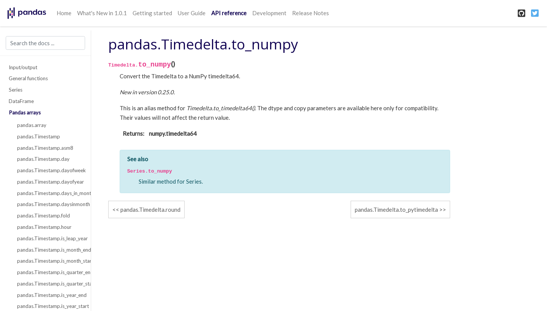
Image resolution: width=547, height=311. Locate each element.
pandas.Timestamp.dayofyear (49, 182)
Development (269, 13)
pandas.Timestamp (38, 136)
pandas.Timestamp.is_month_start (49, 261)
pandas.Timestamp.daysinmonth (49, 204)
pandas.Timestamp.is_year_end (49, 295)
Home (64, 13)
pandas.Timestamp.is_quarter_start (49, 284)
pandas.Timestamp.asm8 (45, 148)
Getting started (152, 13)
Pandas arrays (25, 112)
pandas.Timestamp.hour (44, 227)
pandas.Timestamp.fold (43, 216)
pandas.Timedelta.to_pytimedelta (396, 209)
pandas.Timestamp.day (43, 159)
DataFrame (21, 101)
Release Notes (310, 13)
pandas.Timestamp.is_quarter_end (49, 272)
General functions (28, 78)
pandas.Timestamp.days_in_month (49, 193)
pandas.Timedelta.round (150, 209)
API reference (229, 13)
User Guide (192, 13)
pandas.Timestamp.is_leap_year (49, 238)
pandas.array (31, 125)
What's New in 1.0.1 (102, 13)
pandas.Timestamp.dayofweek (49, 170)
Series (15, 90)
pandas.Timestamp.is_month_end (49, 250)
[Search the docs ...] (45, 43)
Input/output (23, 67)
